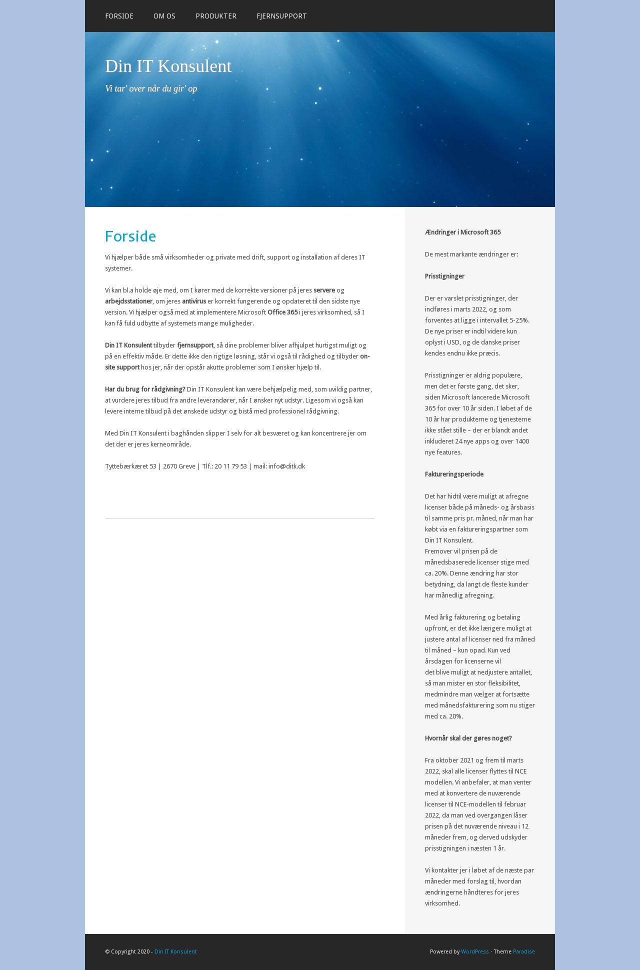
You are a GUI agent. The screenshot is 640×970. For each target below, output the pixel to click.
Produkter (216, 16)
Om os (165, 16)
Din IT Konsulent (168, 66)
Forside (119, 16)
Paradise (524, 951)
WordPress (475, 951)
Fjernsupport (281, 16)
